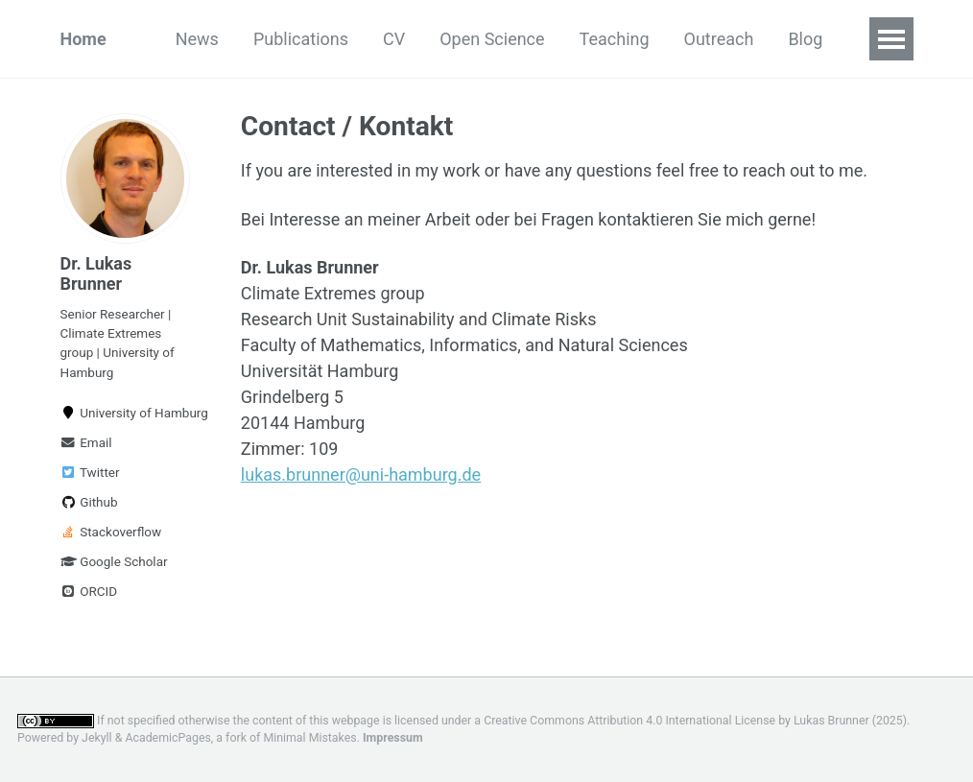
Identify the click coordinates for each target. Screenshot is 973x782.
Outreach (719, 39)
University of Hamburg (125, 412)
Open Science (491, 39)
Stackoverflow (111, 531)
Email (86, 442)
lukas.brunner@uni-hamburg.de (361, 474)
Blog (805, 39)
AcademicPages (167, 738)
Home (83, 39)
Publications (300, 39)
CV (394, 39)
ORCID (89, 591)
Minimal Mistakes (309, 738)
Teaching (615, 39)
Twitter (90, 472)
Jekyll (97, 738)
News (197, 39)
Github (89, 501)
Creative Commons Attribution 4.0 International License (629, 720)
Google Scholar (114, 561)
